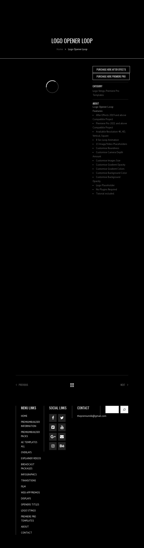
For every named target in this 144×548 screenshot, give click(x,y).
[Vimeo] (53, 427)
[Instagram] (53, 446)
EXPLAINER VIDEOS (31, 458)
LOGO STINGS (28, 510)
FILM (23, 486)
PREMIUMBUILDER (30, 422)
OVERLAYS (26, 452)
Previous (22, 385)
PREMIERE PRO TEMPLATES (28, 518)
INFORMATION (28, 426)
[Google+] (53, 437)
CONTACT (26, 532)
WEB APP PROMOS (30, 492)
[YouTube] (62, 427)
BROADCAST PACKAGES (27, 466)
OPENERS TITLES (30, 504)
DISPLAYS (26, 498)
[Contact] (62, 437)
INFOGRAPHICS (29, 474)
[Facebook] (53, 418)
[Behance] (62, 446)
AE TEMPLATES (29, 442)
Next (124, 385)
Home (60, 49)
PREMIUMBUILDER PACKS (30, 434)
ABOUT (25, 526)
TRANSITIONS (28, 480)
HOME (24, 416)
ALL (23, 446)
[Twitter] (62, 418)
